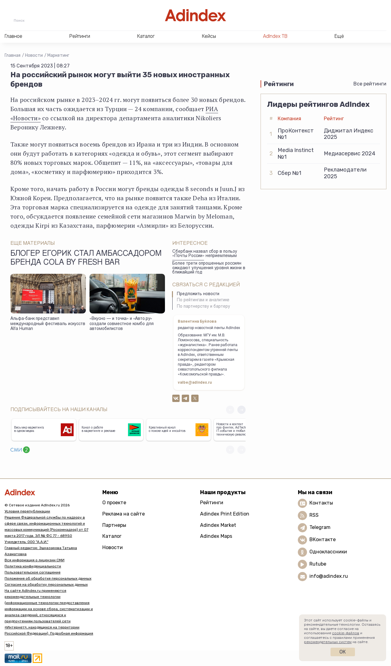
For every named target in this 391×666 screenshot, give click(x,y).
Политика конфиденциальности (33, 566)
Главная (12, 55)
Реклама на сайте (123, 514)
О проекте (114, 502)
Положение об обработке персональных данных (48, 578)
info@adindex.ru (328, 576)
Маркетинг (58, 55)
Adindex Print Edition (224, 514)
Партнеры (114, 525)
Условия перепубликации (27, 511)
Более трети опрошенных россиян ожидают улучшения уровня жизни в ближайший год (208, 268)
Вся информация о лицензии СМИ (34, 560)
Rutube (317, 564)
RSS (314, 515)
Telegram (320, 527)
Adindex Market (218, 525)
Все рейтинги (369, 84)
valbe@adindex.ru (195, 383)
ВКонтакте (322, 539)
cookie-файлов (345, 633)
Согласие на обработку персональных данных (46, 584)
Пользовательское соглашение (32, 572)
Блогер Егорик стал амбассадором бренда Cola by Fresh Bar (86, 258)
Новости (34, 55)
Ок (342, 652)
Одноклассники (328, 552)
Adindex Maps (216, 536)
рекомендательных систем (328, 642)
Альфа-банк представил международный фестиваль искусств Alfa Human (47, 324)
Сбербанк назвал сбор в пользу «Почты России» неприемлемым (204, 254)
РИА (212, 109)
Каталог (112, 536)
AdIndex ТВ (275, 36)
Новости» (27, 118)
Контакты (321, 503)
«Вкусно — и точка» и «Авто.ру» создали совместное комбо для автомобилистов (122, 324)
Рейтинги (211, 502)
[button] (241, 410)
